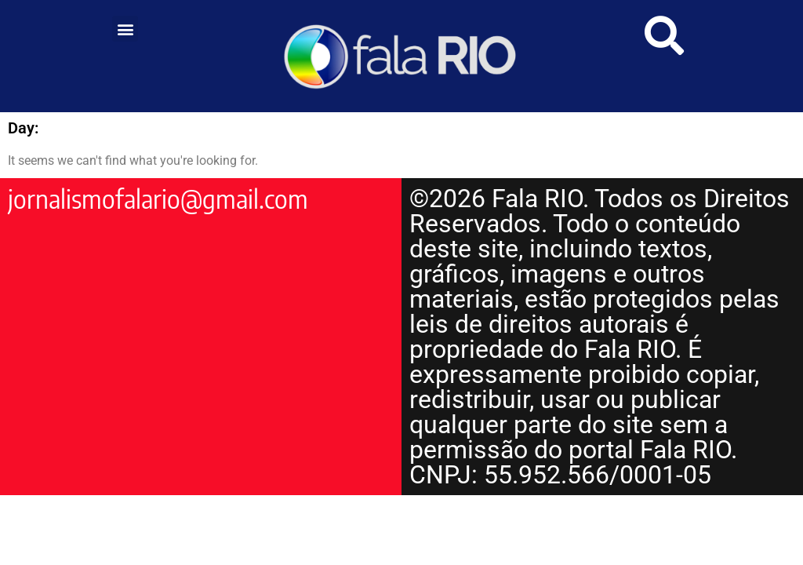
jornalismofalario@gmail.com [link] (158, 198)
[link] (402, 56)
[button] (125, 29)
